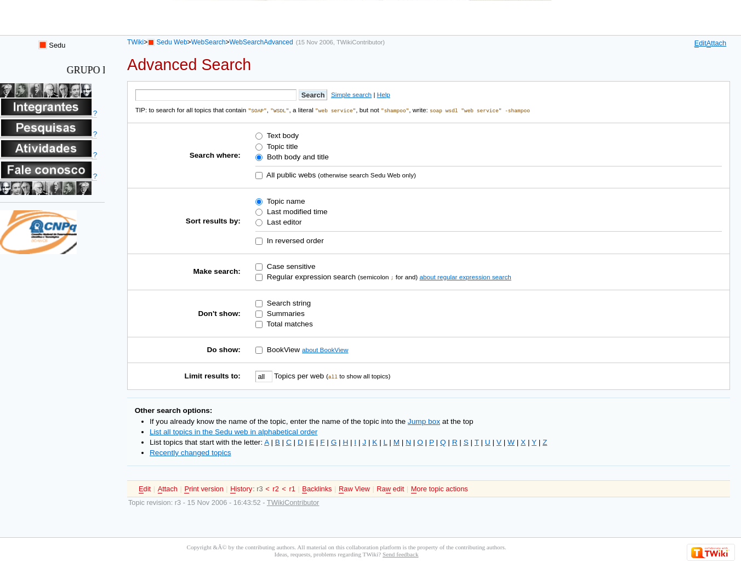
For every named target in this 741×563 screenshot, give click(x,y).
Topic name (285, 201)
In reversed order (294, 240)
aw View (354, 488)
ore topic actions (439, 488)
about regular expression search (465, 276)
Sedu (52, 45)
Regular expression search (310, 276)
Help (383, 94)
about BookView (325, 349)
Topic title (281, 146)
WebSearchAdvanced (261, 42)
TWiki (135, 42)
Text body (282, 135)
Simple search (351, 94)
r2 (275, 488)
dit (700, 43)
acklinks (317, 488)
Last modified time (296, 211)
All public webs (290, 174)
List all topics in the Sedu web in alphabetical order (233, 431)
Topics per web (299, 375)
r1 (292, 488)
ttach (716, 43)
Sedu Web (172, 42)
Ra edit (390, 488)
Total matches (289, 323)
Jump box (424, 421)
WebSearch (208, 42)
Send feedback (400, 553)
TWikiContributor (360, 42)
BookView (282, 349)
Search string (288, 302)
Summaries (285, 313)
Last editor (283, 221)
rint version (203, 488)
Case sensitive (290, 266)
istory (241, 488)
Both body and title (297, 156)
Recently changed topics (190, 452)
